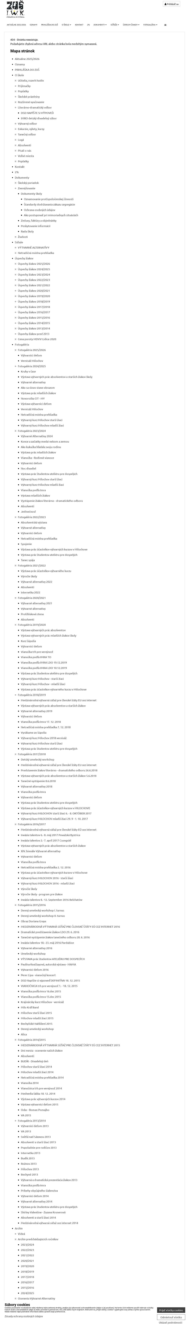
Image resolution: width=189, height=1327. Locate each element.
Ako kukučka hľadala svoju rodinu (41, 446)
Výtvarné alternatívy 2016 (36, 948)
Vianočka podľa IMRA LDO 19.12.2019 (44, 662)
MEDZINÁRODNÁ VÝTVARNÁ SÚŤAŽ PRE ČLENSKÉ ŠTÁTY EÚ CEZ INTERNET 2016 (70, 926)
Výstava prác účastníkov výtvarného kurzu (46, 570)
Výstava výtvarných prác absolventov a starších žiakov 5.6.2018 (58, 775)
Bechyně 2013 (29, 1174)
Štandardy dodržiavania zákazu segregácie (49, 204)
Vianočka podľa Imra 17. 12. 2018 (41, 721)
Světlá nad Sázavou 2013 (36, 1136)
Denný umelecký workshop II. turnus (43, 915)
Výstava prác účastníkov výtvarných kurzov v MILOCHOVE (55, 808)
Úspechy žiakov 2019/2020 (34, 296)
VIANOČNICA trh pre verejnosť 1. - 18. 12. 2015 (49, 985)
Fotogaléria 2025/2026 (32, 349)
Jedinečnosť (28, 511)
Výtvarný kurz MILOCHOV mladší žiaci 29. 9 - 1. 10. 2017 (54, 818)
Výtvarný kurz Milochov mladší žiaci (42, 425)
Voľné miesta (26, 155)
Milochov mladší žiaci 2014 (37, 1072)
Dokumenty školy (31, 193)
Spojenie (26, 543)
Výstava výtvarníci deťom (36, 403)
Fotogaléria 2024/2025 (32, 366)
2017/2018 (27, 1276)
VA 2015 (26, 1115)
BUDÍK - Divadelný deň (34, 1061)
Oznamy (33, 24)
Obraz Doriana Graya (33, 921)
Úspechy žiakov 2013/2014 (34, 328)
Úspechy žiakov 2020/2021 (34, 290)
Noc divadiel (28, 468)
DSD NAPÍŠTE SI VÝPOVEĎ (37, 112)
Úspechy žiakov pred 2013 (33, 333)
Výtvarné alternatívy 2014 (36, 1201)
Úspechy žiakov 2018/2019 (34, 301)
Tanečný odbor (27, 134)
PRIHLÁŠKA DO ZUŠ (49, 24)
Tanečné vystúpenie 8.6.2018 (38, 780)
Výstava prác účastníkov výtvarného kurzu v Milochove (54, 689)
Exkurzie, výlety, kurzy (31, 128)
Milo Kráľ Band (30, 1007)
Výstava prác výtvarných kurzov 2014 (43, 1098)
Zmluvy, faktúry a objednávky (38, 220)
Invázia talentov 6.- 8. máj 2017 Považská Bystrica (50, 834)
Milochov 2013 (30, 1169)
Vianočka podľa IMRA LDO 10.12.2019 (44, 667)
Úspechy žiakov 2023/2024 (34, 274)
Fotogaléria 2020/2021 (32, 597)
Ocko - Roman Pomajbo (35, 1109)
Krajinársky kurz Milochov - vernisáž (42, 1001)
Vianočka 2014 (30, 1082)
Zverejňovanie (26, 188)
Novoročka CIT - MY (33, 398)
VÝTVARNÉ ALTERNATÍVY (33, 247)
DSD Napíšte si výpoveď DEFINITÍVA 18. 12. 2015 (50, 980)
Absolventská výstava (34, 522)
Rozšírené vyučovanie (31, 101)
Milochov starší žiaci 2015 (36, 1012)
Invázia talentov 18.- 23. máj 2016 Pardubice (47, 942)
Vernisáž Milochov (32, 360)
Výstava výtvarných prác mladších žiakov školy (48, 635)
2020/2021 (27, 1260)
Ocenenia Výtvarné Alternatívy (36, 1298)
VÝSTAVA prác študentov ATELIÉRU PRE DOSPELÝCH (53, 958)
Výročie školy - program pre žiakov (42, 894)
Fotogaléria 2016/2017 (32, 824)
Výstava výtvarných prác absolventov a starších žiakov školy (56, 376)
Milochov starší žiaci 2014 (36, 1066)
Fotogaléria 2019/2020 (32, 624)
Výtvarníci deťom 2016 (35, 969)
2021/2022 (27, 1255)
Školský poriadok (28, 182)
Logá (21, 139)
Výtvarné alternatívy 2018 (36, 786)
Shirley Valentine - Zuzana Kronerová (43, 1212)
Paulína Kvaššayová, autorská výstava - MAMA (48, 964)
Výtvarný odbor (27, 123)
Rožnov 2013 (29, 1163)
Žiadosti (23, 236)
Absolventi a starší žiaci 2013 (38, 1142)
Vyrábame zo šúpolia (33, 732)
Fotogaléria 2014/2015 (32, 1039)
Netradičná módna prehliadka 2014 (42, 1077)
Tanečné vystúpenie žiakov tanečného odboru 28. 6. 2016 (55, 937)
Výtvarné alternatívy (33, 382)
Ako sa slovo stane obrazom (38, 387)
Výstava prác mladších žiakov (38, 393)
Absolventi (24, 145)
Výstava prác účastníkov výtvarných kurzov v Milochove (54, 549)
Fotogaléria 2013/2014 (32, 1120)
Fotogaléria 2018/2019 (32, 694)
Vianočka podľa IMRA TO (36, 657)
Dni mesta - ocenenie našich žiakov (42, 1050)
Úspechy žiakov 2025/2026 (34, 263)
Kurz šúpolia (28, 640)
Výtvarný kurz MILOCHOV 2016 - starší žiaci (47, 878)
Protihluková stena (32, 614)
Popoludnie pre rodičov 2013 (39, 1147)
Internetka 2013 (30, 1152)
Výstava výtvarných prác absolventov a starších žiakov (53, 705)
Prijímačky (24, 85)
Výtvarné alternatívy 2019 (36, 711)
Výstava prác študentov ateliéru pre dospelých (49, 473)
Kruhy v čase (28, 371)
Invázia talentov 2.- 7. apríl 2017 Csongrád (46, 840)
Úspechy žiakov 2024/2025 (34, 269)
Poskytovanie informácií (35, 225)
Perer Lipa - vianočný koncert (38, 975)
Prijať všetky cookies (171, 1310)
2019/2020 (27, 1266)
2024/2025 (27, 1293)
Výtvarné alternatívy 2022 (36, 581)
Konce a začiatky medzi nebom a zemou (45, 441)
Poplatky (23, 91)
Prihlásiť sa (171, 3)
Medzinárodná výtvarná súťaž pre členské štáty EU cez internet (58, 700)
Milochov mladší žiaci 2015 (37, 1018)
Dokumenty (100, 24)
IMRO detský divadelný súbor (39, 118)
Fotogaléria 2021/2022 (32, 565)
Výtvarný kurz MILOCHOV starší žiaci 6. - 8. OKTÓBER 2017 (56, 813)
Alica (24, 1034)
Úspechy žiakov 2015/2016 (34, 317)
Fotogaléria (150, 24)
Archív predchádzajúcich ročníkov (38, 1239)
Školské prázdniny (29, 96)
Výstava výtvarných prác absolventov (43, 630)
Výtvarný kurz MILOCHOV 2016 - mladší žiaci (48, 883)
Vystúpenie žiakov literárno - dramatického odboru (52, 500)
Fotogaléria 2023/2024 (32, 430)
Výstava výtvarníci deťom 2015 (39, 1104)
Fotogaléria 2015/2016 (32, 904)
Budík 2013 (28, 1158)
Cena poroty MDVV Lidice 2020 (37, 339)
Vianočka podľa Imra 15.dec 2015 (41, 996)
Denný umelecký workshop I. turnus (42, 910)
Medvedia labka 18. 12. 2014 (38, 1093)
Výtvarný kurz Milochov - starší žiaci (42, 678)
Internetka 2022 (30, 592)
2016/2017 (27, 1282)
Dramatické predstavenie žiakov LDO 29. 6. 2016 (50, 932)
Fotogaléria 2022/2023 (32, 516)
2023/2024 (27, 1244)
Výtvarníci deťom (31, 355)
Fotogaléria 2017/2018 (32, 754)
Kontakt (79, 24)
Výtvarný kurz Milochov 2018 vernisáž (44, 737)
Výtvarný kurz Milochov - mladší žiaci (43, 683)
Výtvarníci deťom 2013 (35, 1125)
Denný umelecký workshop (37, 1028)
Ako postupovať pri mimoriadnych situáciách (51, 215)
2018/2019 (27, 1271)
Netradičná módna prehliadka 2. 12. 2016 (46, 867)
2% (88, 24)
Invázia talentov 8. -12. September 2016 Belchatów (51, 899)
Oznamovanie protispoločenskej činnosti (49, 199)
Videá (21, 1233)
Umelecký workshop (33, 953)
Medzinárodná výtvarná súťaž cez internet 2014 (49, 1222)
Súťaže (115, 24)
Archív (19, 1228)
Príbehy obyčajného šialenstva (39, 1190)
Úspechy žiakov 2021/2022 (34, 285)
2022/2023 (27, 1249)
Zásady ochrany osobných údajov (24, 1316)
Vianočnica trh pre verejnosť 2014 (41, 1088)
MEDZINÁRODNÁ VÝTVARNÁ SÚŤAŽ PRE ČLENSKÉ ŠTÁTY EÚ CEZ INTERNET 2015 (70, 1045)
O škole (66, 24)
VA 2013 (26, 1131)
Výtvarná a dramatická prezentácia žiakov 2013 (49, 1179)
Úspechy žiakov (131, 24)
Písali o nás (24, 150)
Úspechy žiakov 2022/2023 (34, 279)
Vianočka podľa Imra (33, 490)
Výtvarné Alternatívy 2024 (37, 436)
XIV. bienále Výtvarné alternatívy (40, 851)
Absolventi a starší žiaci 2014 (38, 1217)
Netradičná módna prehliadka (36, 252)
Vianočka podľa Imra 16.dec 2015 (41, 991)
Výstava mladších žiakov (35, 495)
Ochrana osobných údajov (39, 209)
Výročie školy (29, 576)
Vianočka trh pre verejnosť (37, 651)
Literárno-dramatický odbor (35, 107)
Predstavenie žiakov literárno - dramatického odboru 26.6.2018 (59, 770)
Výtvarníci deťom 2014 (35, 1195)
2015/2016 (27, 1287)
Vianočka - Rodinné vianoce (37, 457)
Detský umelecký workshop (37, 759)
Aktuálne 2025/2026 (16, 24)
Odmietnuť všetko (171, 1317)
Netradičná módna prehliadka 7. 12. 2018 (46, 727)
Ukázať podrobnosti (170, 1322)
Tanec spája (28, 560)
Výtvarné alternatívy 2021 (36, 603)
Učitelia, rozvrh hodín (31, 80)
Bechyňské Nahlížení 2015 (36, 1023)
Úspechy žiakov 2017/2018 (34, 306)
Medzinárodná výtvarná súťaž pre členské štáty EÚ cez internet (58, 829)
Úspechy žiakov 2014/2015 (34, 322)
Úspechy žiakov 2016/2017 (34, 312)
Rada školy (27, 231)
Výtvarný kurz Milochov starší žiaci (41, 419)
